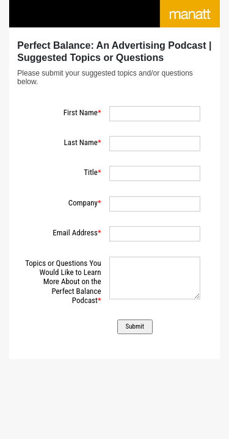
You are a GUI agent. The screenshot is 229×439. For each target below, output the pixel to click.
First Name (81, 112)
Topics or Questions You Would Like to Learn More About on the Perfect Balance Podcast (63, 282)
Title (91, 172)
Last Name (81, 142)
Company (83, 202)
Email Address (75, 232)
